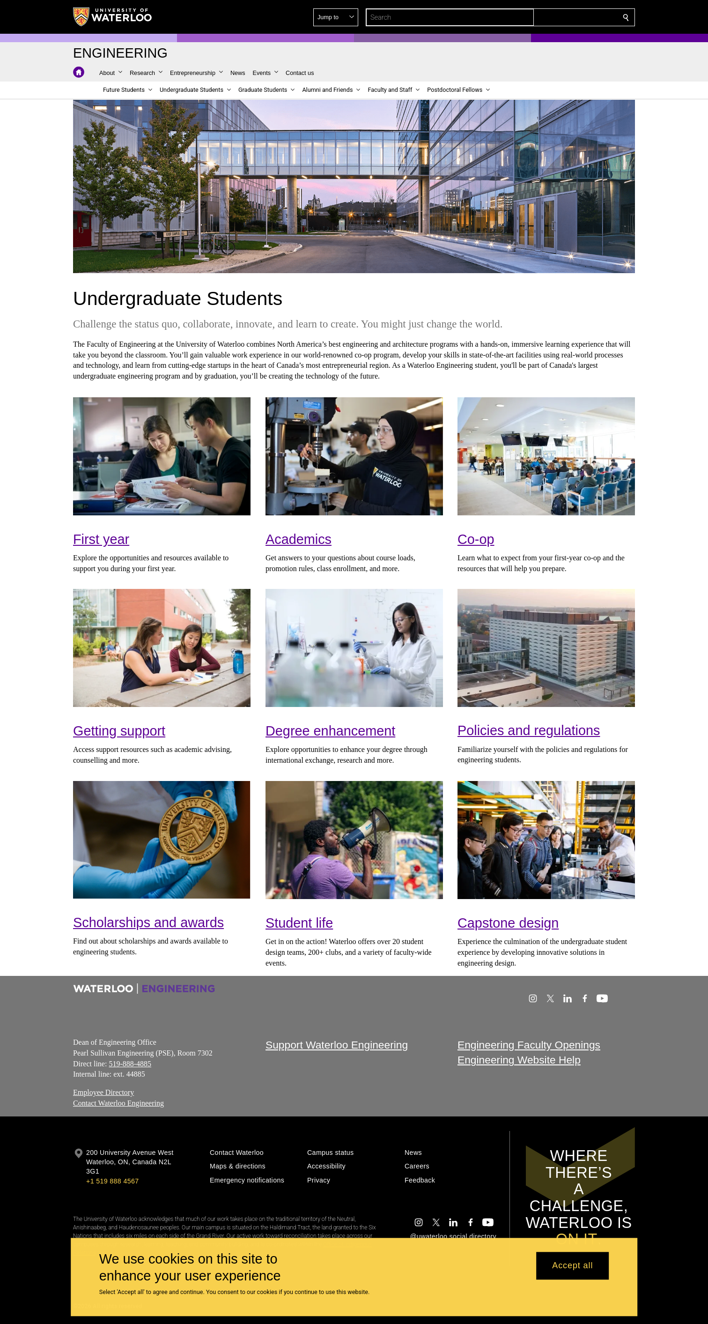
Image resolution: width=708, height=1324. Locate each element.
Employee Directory (103, 1092)
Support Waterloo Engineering (337, 1045)
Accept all (572, 1266)
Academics (299, 539)
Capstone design (508, 922)
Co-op (475, 539)
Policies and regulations (528, 730)
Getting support (119, 730)
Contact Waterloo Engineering (118, 1103)
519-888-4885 (130, 1064)
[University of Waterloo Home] (113, 16)
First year (101, 539)
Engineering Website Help (519, 1060)
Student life (299, 922)
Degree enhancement (330, 730)
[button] (558, 17)
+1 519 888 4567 (112, 1181)
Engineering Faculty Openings (528, 1045)
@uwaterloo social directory (453, 1236)
